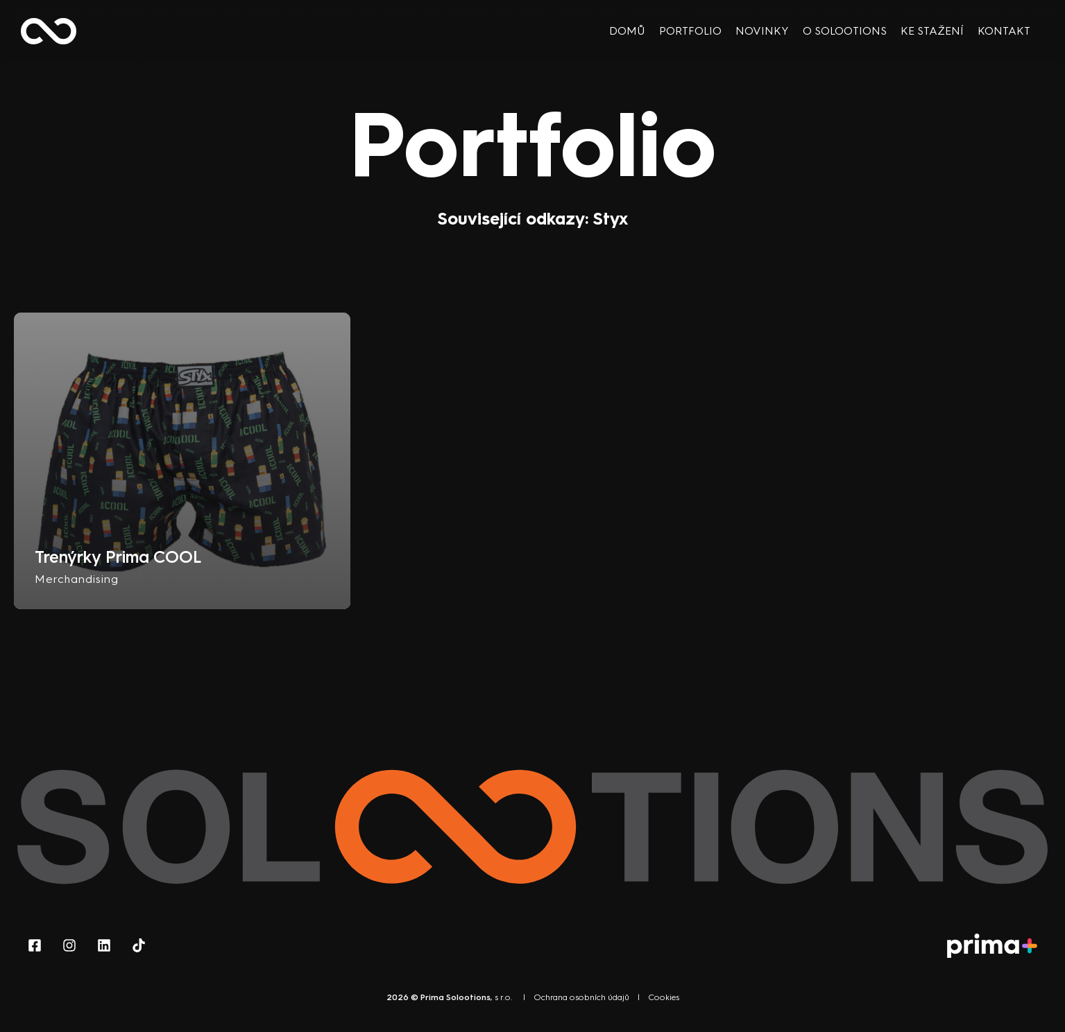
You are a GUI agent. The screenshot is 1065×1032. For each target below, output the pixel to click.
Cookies (663, 997)
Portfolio (690, 30)
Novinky (762, 30)
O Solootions (845, 30)
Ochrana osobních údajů (581, 997)
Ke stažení (932, 30)
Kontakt (1004, 30)
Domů (627, 30)
